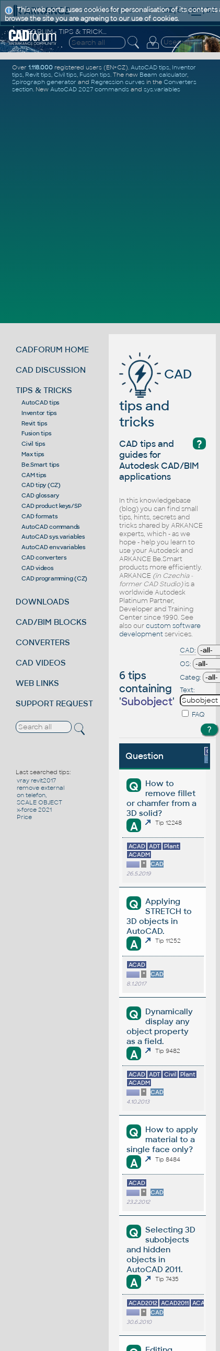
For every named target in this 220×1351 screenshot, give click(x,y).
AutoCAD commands (50, 526)
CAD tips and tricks (155, 398)
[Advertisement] (110, 207)
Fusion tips (36, 433)
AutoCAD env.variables (53, 547)
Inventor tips (39, 413)
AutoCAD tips (40, 402)
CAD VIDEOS (41, 663)
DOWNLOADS (43, 602)
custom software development (160, 630)
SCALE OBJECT (39, 802)
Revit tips (34, 423)
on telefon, (32, 795)
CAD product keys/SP (51, 505)
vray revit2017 (36, 780)
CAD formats (39, 516)
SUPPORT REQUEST (54, 703)
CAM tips (34, 475)
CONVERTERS (43, 642)
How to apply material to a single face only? (162, 1139)
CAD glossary (40, 495)
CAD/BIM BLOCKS (51, 622)
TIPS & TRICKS (44, 390)
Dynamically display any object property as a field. (159, 1026)
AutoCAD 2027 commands (89, 89)
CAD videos (37, 568)
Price (24, 817)
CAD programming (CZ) (54, 578)
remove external (40, 787)
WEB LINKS (37, 683)
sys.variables (162, 89)
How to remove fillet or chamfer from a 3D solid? (161, 798)
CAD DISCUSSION (51, 370)
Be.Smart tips (40, 464)
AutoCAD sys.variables (53, 536)
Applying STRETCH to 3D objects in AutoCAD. (158, 916)
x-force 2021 (34, 809)
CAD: (188, 650)
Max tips (32, 454)
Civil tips (33, 443)
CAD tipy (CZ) (41, 485)
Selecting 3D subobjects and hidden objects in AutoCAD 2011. (160, 1249)
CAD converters (44, 557)
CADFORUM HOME (52, 349)
